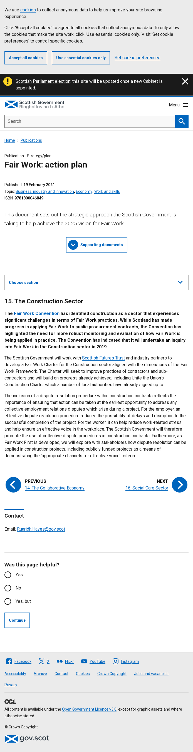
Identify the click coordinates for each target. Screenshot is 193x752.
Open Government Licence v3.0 (89, 709)
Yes (19, 574)
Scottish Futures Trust (103, 358)
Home (9, 140)
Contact (61, 673)
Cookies (83, 673)
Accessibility (15, 673)
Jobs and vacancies (151, 673)
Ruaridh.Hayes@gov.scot (41, 529)
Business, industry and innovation (45, 191)
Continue (17, 620)
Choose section (95, 281)
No (18, 588)
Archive (40, 673)
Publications (31, 140)
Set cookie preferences (137, 57)
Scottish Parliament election (43, 81)
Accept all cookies (26, 58)
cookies (28, 10)
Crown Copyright (112, 673)
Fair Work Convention (37, 313)
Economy (84, 191)
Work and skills (107, 191)
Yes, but (23, 601)
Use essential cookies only (81, 58)
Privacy (10, 685)
